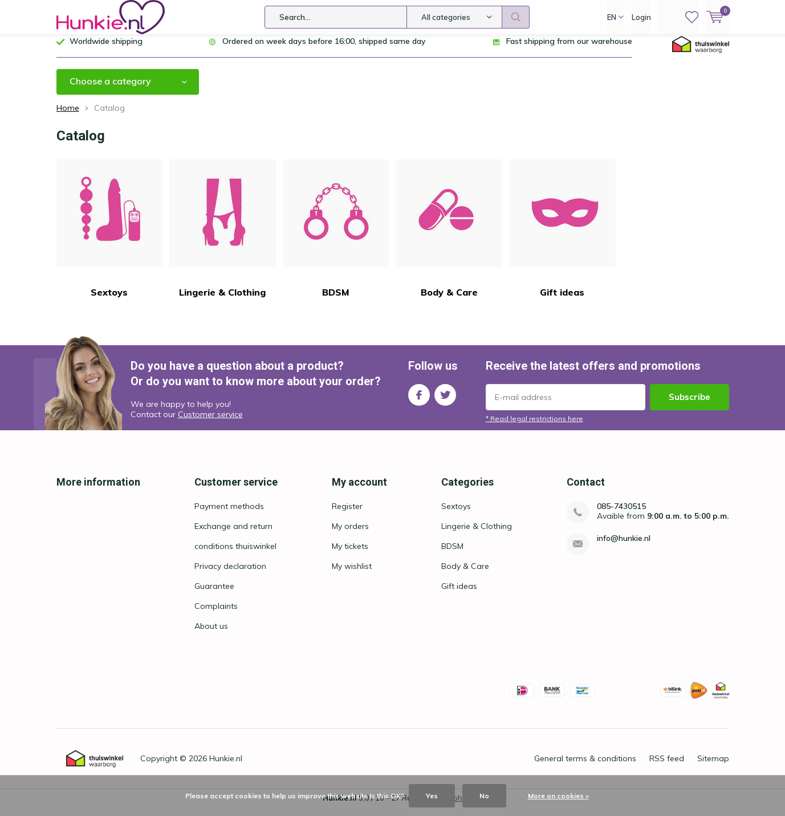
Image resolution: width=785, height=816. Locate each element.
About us (211, 634)
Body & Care (449, 237)
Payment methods (229, 515)
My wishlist (352, 574)
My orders (350, 535)
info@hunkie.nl (623, 547)
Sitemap (713, 767)
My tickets (350, 555)
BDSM (336, 237)
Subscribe (689, 405)
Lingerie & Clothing (222, 237)
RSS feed (666, 767)
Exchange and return (233, 535)
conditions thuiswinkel (235, 555)
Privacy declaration (230, 574)
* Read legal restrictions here (534, 427)
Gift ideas (562, 237)
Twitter (445, 401)
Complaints (216, 614)
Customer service (210, 423)
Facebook (419, 401)
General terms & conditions (585, 767)
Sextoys (109, 237)
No (484, 795)
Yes (432, 795)
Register (347, 515)
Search (516, 17)
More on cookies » (558, 795)
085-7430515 (621, 515)
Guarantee (214, 594)
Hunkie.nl (225, 767)
